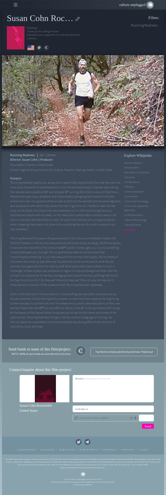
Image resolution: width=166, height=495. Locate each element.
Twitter (78, 442)
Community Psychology (136, 201)
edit (77, 19)
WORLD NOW (127, 449)
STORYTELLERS (66, 449)
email (39, 47)
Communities (131, 196)
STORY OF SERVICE (88, 449)
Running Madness (144, 25)
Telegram (87, 442)
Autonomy (129, 177)
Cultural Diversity (132, 225)
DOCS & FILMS (47, 449)
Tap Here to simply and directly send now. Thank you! (124, 352)
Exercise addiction (133, 163)
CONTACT (144, 449)
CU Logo (83, 474)
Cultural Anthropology (135, 220)
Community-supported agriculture (136, 208)
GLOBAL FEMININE (26, 449)
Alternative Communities (136, 172)
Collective (129, 187)
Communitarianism (134, 191)
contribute (46, 47)
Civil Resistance (131, 182)
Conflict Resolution (133, 215)
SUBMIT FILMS (109, 449)
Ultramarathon (131, 167)
